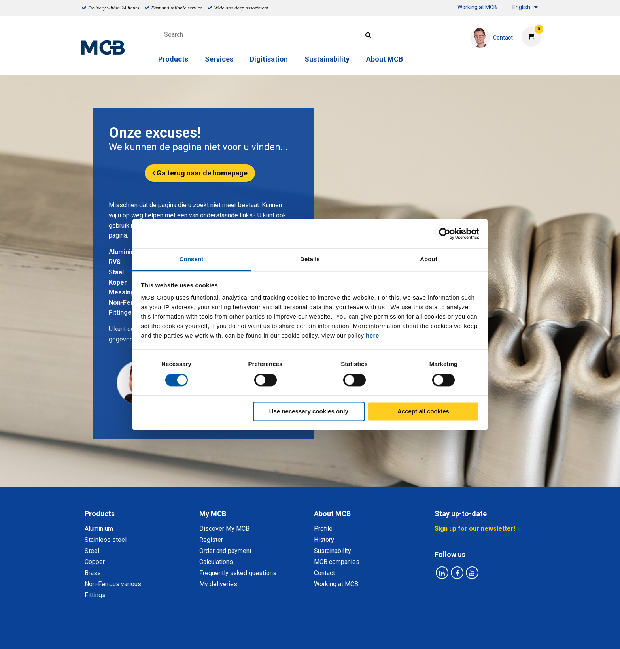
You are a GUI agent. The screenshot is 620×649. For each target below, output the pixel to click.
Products (173, 59)
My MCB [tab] (212, 513)
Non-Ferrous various (113, 584)
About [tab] (428, 259)
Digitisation (269, 59)
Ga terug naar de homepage (202, 173)
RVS (115, 262)
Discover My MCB (224, 528)
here (372, 335)
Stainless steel (106, 539)
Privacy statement (232, 634)
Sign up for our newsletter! (475, 528)
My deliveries (218, 584)
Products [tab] (100, 513)
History (324, 539)
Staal (116, 272)
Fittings (95, 595)
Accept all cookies (423, 411)
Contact (324, 573)
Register (211, 539)
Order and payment (225, 551)
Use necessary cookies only (308, 411)
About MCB (384, 59)
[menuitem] (448, 8)
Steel (92, 551)
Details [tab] (310, 259)
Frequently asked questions (237, 573)
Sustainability (327, 59)
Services (219, 59)
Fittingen (122, 312)
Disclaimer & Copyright (415, 634)
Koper (118, 282)
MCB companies (336, 562)
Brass (93, 573)
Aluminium (124, 252)
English (521, 7)
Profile (323, 528)
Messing (121, 292)
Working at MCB (477, 7)
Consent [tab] (192, 259)
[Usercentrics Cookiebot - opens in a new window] (444, 234)
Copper (95, 562)
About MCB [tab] (332, 513)
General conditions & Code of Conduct (320, 634)
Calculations (216, 562)
